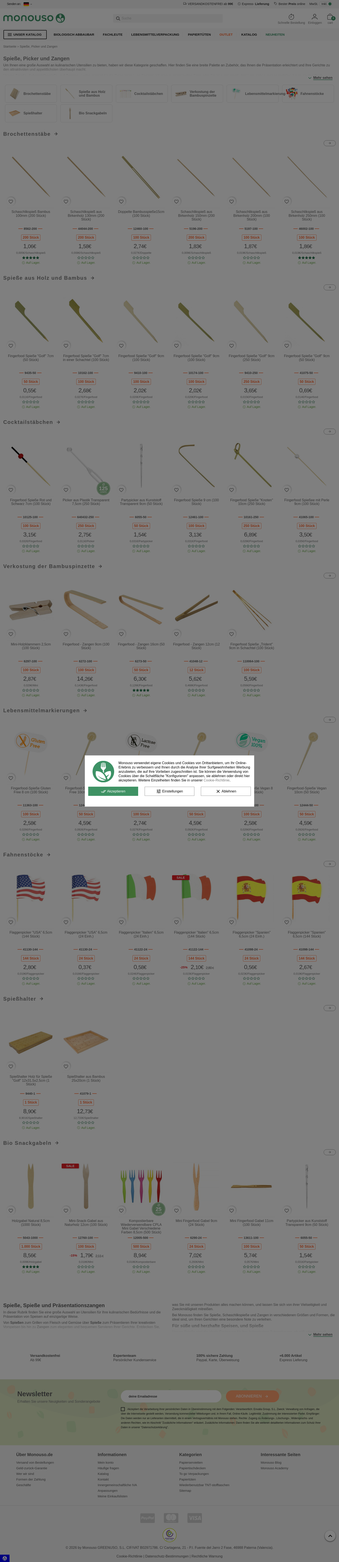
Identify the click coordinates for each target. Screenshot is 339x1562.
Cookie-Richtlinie (217, 780)
